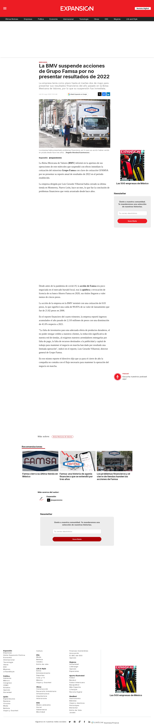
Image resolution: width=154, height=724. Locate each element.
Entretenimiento (43, 673)
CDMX (6, 685)
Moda (5, 706)
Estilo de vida (42, 664)
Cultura (39, 651)
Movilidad (40, 712)
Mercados (43, 62)
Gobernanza (41, 710)
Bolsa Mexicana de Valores (62, 437)
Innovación (74, 653)
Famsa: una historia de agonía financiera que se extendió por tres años (75, 476)
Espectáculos (9, 699)
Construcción (42, 689)
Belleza (6, 708)
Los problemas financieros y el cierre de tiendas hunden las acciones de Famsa (112, 476)
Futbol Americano (77, 682)
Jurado (72, 712)
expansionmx (71, 722)
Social (39, 707)
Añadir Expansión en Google (78, 94)
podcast (126, 374)
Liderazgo (73, 666)
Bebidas (73, 701)
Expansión (51, 496)
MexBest (73, 696)
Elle (38, 655)
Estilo (38, 671)
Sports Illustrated (76, 676)
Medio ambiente (43, 705)
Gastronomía (75, 698)
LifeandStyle (9, 672)
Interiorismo (41, 698)
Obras (96, 19)
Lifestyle (73, 689)
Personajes (74, 705)
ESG (106, 19)
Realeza (6, 701)
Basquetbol (74, 685)
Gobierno (7, 678)
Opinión (6, 690)
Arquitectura (41, 696)
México (6, 680)
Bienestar (73, 708)
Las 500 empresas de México (132, 183)
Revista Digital (143, 8)
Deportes (40, 675)
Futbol (72, 678)
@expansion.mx (79, 722)
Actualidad (74, 664)
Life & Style (41, 669)
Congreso (7, 683)
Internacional (68, 19)
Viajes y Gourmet (10, 710)
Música (39, 680)
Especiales (74, 671)
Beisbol (72, 680)
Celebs (39, 662)
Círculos (7, 703)
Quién (5, 697)
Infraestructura (42, 694)
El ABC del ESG (76, 655)
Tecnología (83, 19)
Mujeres (117, 19)
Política (41, 19)
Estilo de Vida (75, 710)
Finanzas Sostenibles (78, 651)
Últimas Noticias (11, 19)
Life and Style (131, 19)
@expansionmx (55, 158)
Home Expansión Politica (14, 655)
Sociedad (7, 692)
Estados (6, 687)
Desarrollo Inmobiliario (46, 691)
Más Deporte (75, 687)
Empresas (28, 19)
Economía (54, 19)
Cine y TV (40, 678)
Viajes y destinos (77, 703)
